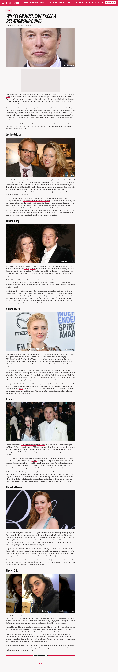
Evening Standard (29, 269)
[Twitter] (86, 3)
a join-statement (13, 370)
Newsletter (110, 3)
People (60, 354)
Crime (69, 3)
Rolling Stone (19, 375)
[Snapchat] (96, 3)
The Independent (27, 291)
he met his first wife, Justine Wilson (47, 182)
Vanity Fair (21, 284)
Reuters (41, 629)
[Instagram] (83, 3)
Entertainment (52, 3)
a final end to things (39, 380)
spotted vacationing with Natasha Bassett (19, 537)
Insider (21, 389)
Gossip (42, 3)
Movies (8, 10)
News (26, 3)
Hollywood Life (58, 540)
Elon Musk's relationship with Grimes (33, 445)
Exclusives (34, 3)
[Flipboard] (93, 3)
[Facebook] (77, 3)
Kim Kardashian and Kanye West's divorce (36, 201)
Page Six (34, 461)
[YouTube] (80, 3)
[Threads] (99, 3)
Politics (61, 3)
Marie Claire (37, 203)
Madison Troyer (11, 25)
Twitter (72, 611)
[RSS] (102, 3)
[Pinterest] (89, 3)
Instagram (24, 364)
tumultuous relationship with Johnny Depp (22, 361)
